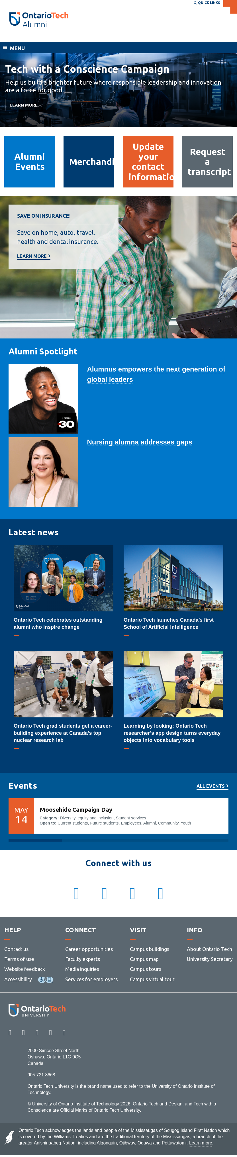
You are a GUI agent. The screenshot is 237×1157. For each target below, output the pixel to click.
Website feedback (24, 971)
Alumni (18, 36)
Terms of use (19, 961)
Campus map (144, 961)
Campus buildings (149, 951)
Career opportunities (89, 951)
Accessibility (18, 981)
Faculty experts (82, 961)
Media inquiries (82, 971)
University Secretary (210, 961)
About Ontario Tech (209, 951)
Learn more (32, 256)
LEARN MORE (24, 105)
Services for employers (91, 981)
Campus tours (145, 971)
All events (211, 786)
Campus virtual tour (152, 981)
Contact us (16, 951)
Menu (17, 48)
